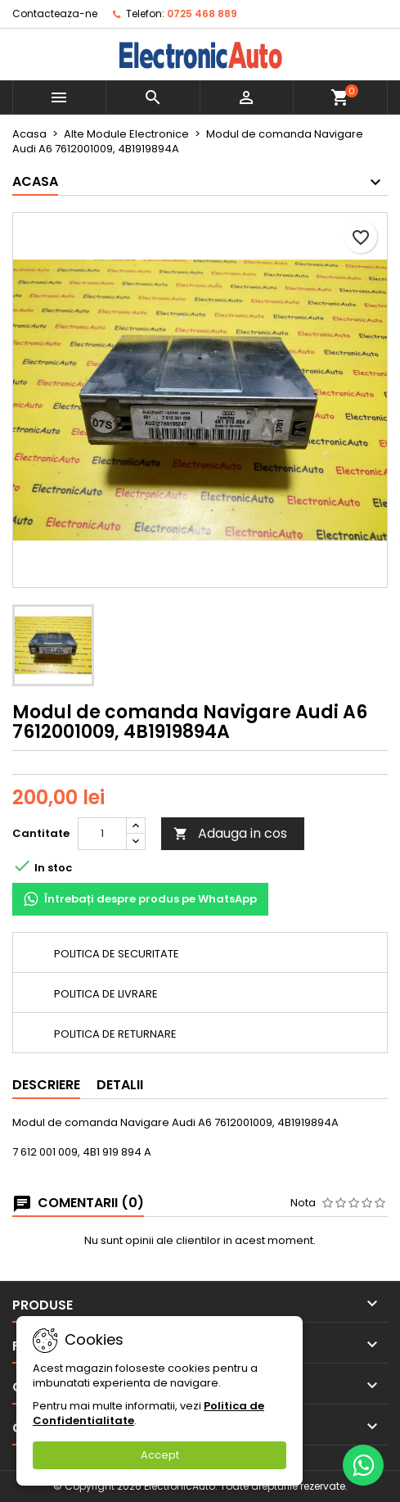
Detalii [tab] (120, 1084)
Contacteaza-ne (54, 13)
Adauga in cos (230, 833)
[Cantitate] (102, 833)
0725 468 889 (202, 13)
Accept (160, 1455)
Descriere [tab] (46, 1084)
